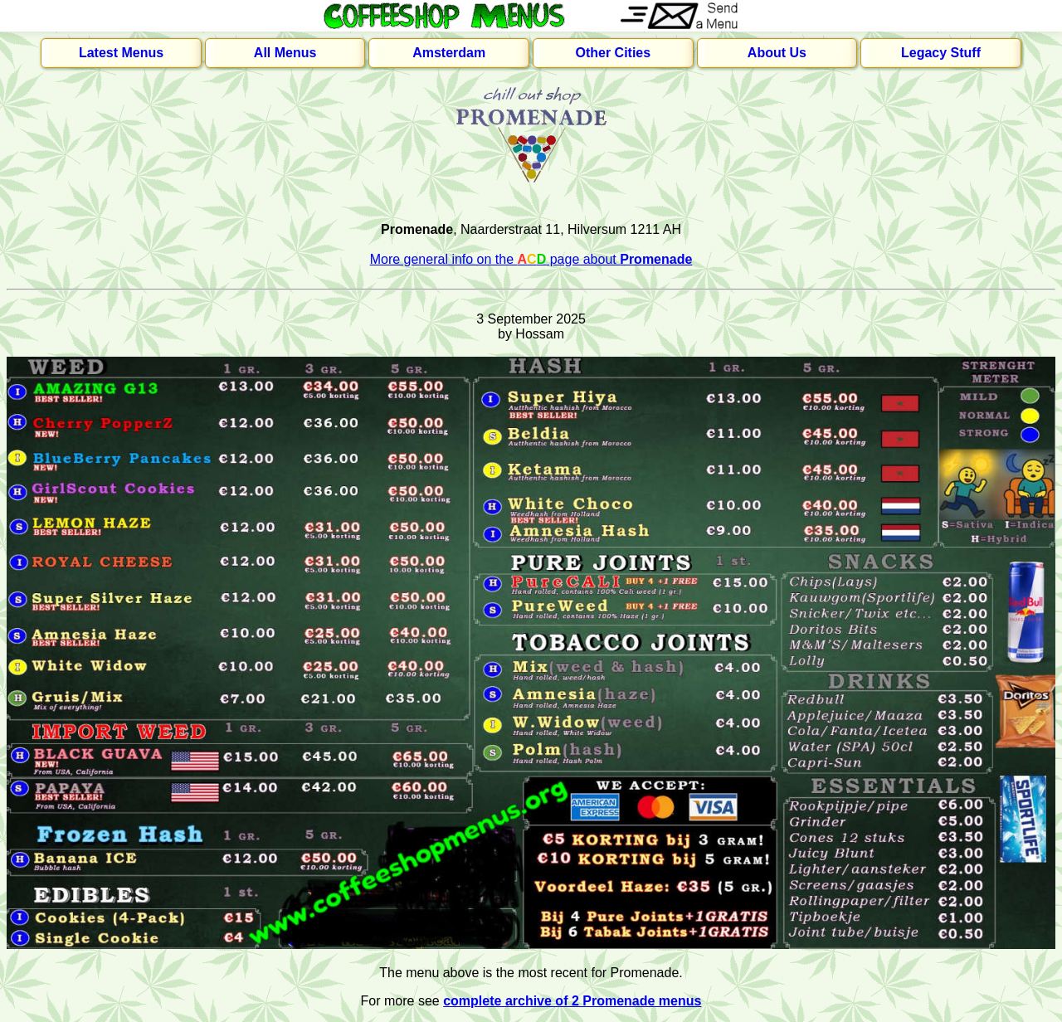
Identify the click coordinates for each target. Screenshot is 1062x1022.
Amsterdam (448, 53)
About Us (777, 53)
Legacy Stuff (941, 53)
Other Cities (612, 53)
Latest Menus (121, 53)
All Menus (285, 53)
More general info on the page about (531, 259)
